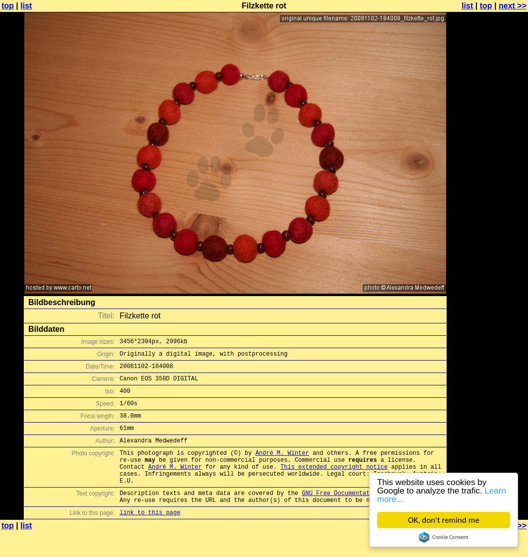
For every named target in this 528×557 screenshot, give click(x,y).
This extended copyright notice (334, 484)
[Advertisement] (488, 245)
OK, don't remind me (443, 520)
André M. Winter (282, 467)
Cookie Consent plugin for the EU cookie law (443, 537)
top (7, 5)
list (26, 5)
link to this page (150, 537)
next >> (513, 5)
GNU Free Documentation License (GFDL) (368, 515)
